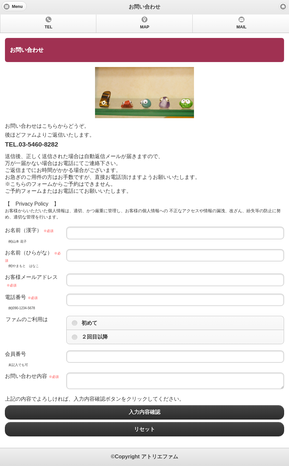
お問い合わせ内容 (32, 376)
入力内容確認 (144, 412)
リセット (144, 429)
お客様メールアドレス (31, 280)
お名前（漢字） (29, 230)
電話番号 (21, 297)
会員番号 (15, 354)
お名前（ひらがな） (33, 256)
